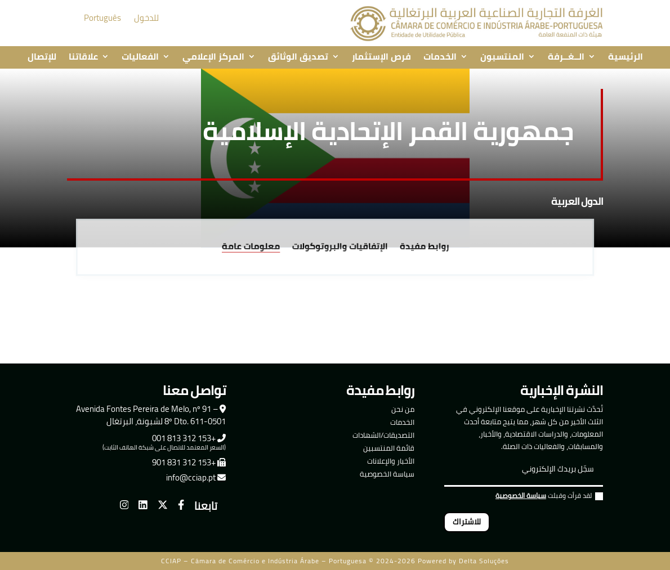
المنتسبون (502, 57)
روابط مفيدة (419, 247)
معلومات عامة (255, 247)
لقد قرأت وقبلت (549, 497)
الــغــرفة (566, 57)
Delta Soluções (484, 560)
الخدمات (440, 57)
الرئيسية (625, 57)
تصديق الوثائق (298, 57)
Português (102, 18)
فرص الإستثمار (381, 57)
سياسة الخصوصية (387, 474)
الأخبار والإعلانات (390, 461)
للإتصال (42, 57)
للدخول (146, 18)
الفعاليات (140, 57)
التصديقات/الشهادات (383, 435)
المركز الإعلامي (213, 57)
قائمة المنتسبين (388, 448)
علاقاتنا (83, 57)
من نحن (402, 409)
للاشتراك (467, 521)
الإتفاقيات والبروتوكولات (339, 247)
